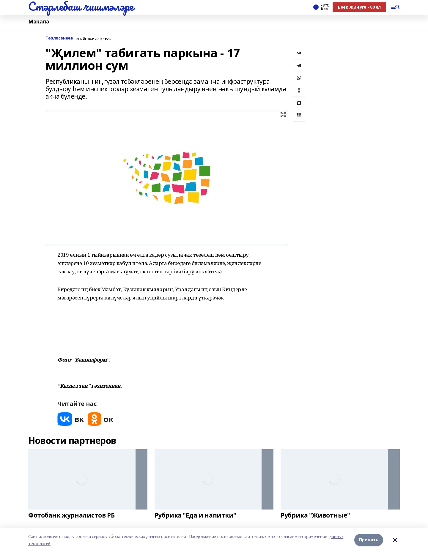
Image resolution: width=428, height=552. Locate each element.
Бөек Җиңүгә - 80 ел (359, 7)
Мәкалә (38, 21)
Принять (368, 540)
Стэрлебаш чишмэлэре (80, 6)
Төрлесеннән (59, 38)
